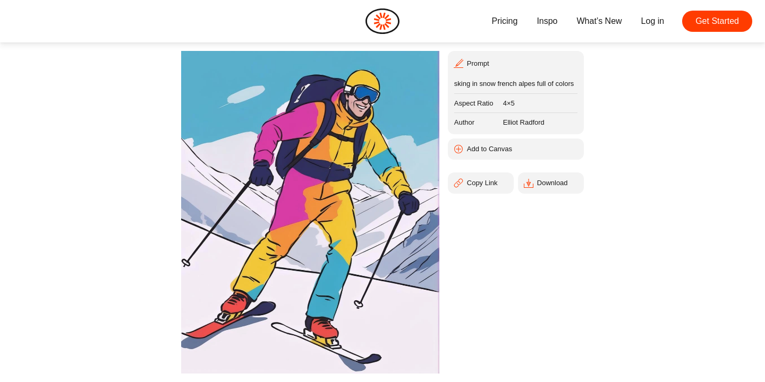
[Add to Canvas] (516, 149)
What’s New (599, 20)
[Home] (383, 21)
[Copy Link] (481, 183)
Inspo (547, 20)
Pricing (504, 20)
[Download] (551, 183)
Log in (653, 20)
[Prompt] (516, 62)
